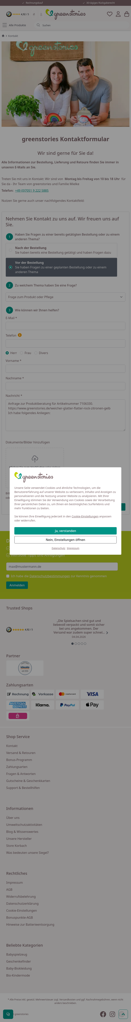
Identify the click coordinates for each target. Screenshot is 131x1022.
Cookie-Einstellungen (85, 516)
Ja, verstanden (65, 531)
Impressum (73, 548)
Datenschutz (58, 548)
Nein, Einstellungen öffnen (65, 540)
